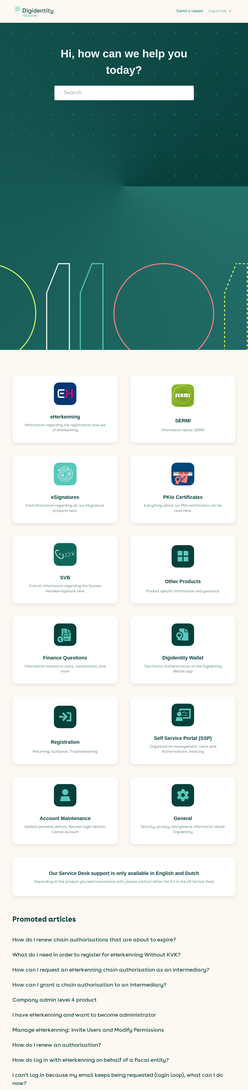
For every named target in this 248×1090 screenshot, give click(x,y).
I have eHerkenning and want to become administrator (84, 1015)
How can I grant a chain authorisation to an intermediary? (89, 985)
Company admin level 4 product (54, 1000)
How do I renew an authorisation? (56, 1045)
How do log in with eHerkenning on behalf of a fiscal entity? (90, 1060)
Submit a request (189, 11)
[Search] (124, 93)
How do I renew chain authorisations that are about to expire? (94, 940)
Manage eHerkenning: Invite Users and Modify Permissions (88, 1030)
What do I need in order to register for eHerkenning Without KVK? (96, 955)
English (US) (218, 11)
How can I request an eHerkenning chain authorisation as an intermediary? (110, 970)
